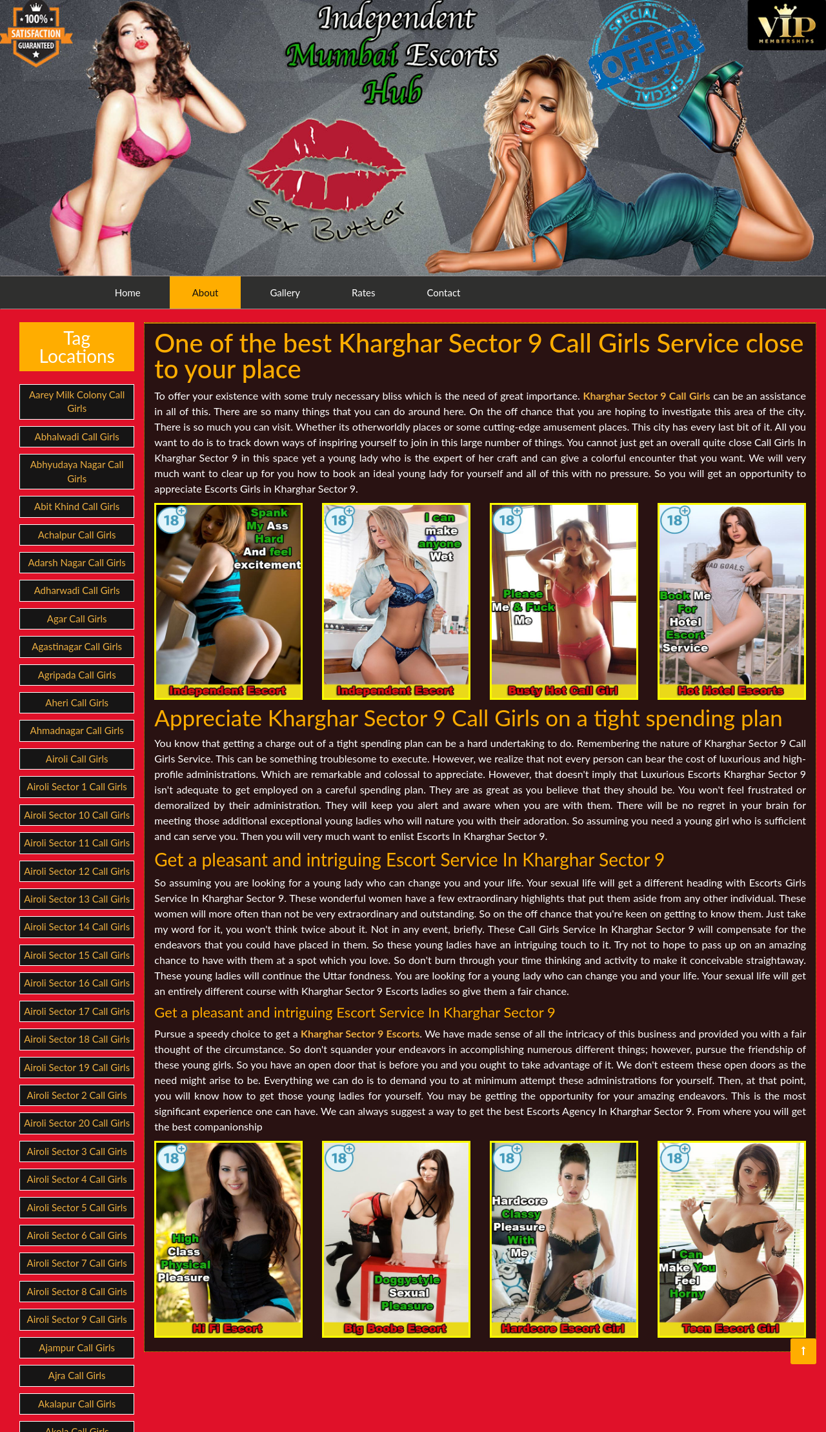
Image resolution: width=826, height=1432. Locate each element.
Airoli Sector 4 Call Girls (77, 1179)
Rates (362, 292)
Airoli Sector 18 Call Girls (77, 1039)
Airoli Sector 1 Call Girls (77, 786)
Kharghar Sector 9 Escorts (360, 1033)
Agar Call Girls (77, 618)
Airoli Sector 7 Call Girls (77, 1263)
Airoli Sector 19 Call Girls (77, 1067)
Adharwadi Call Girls (77, 590)
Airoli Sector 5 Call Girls (77, 1207)
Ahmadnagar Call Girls (77, 730)
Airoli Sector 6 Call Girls (77, 1235)
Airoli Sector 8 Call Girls (77, 1291)
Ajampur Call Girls (77, 1347)
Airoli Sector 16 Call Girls (77, 982)
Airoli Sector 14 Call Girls (77, 926)
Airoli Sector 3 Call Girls (77, 1151)
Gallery (284, 292)
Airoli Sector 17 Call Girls (77, 1011)
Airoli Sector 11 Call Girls (77, 842)
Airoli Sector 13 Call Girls (77, 899)
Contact (442, 292)
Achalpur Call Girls (77, 534)
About (204, 292)
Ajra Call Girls (77, 1375)
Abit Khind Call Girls (76, 506)
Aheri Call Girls (76, 702)
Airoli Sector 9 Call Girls (77, 1319)
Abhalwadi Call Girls (77, 436)
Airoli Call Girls (77, 758)
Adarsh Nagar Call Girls (77, 562)
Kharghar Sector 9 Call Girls (646, 395)
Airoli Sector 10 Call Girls (77, 815)
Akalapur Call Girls (77, 1403)
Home (126, 292)
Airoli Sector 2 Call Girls (77, 1095)
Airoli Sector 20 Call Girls (77, 1123)
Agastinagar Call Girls (77, 646)
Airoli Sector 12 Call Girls (77, 871)
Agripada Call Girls (77, 674)
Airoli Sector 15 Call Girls (77, 955)
